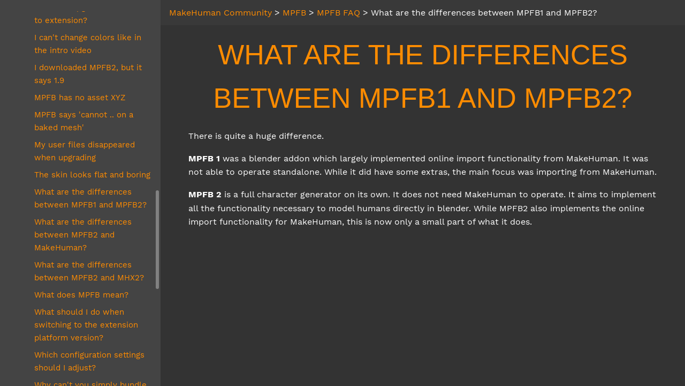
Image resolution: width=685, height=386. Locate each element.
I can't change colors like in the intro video (87, 44)
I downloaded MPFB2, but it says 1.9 (88, 74)
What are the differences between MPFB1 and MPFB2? (90, 198)
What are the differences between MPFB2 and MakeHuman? (83, 235)
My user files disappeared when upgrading (84, 151)
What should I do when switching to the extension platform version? (86, 325)
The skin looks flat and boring (92, 175)
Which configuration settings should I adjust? (89, 361)
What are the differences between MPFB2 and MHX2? (89, 271)
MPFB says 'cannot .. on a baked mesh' (83, 121)
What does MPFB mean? (81, 295)
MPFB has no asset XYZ (79, 97)
